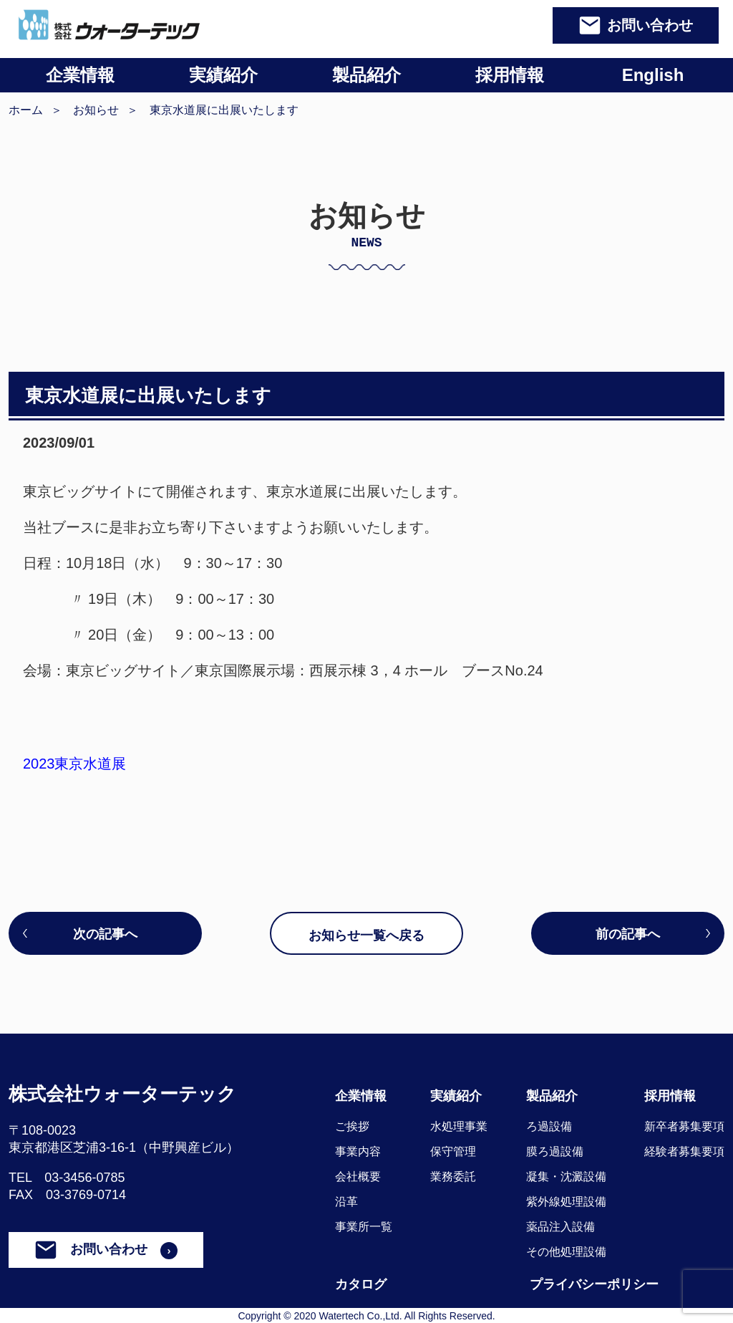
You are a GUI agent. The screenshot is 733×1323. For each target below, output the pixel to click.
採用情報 (509, 75)
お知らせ (96, 110)
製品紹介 (366, 75)
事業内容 (358, 1151)
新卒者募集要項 (684, 1126)
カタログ (361, 1284)
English (653, 75)
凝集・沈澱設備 (566, 1176)
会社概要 (358, 1176)
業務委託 (453, 1176)
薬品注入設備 (560, 1227)
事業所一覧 (363, 1227)
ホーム (26, 110)
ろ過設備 (549, 1126)
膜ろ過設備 (554, 1151)
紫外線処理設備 (566, 1201)
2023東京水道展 (75, 763)
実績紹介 (223, 75)
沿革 (346, 1201)
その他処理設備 (566, 1252)
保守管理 (453, 1151)
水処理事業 (458, 1126)
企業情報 (80, 75)
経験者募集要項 (684, 1151)
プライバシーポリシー (594, 1284)
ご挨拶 (352, 1126)
